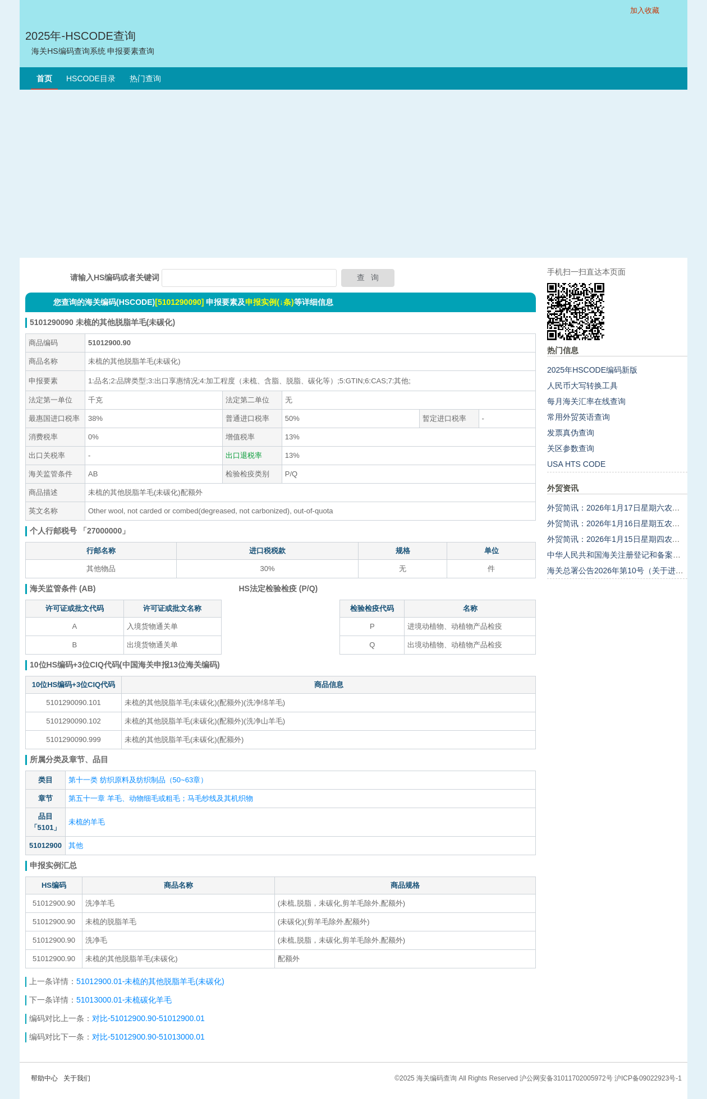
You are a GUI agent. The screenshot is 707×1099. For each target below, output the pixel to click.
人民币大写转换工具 (582, 385)
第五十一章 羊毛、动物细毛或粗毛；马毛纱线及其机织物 (160, 798)
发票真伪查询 (570, 432)
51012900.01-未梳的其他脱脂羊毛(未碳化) (150, 981)
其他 (75, 845)
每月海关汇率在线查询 (586, 401)
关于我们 (76, 1078)
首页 (44, 78)
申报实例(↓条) (269, 302)
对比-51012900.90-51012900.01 (148, 1018)
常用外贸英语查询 (578, 416)
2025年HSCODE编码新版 (592, 369)
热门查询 (145, 78)
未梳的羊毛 (86, 822)
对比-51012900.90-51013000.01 (148, 1036)
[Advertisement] (353, 173)
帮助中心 (44, 1078)
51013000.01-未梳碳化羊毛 (124, 999)
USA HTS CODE (576, 464)
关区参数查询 (570, 448)
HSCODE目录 (91, 78)
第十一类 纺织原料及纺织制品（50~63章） (138, 780)
